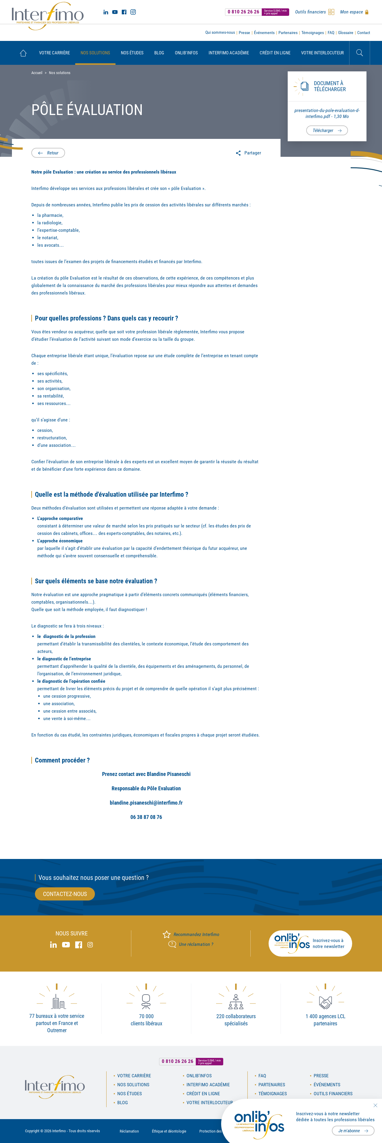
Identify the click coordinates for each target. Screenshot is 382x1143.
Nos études (132, 53)
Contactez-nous (65, 893)
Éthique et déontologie (169, 1131)
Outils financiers (333, 1093)
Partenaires (288, 32)
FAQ (331, 32)
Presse (244, 32)
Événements (264, 32)
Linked (105, 12)
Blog (159, 53)
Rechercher (359, 53)
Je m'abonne (349, 1130)
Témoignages (312, 32)
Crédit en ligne (275, 53)
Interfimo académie (229, 53)
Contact (363, 32)
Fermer (375, 1105)
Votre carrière (54, 53)
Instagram (133, 12)
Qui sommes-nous (220, 32)
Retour (52, 153)
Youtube (115, 12)
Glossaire (345, 32)
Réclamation (129, 1131)
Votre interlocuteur (322, 53)
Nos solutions (95, 53)
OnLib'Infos (186, 53)
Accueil (23, 53)
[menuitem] (23, 53)
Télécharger (323, 130)
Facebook (124, 12)
